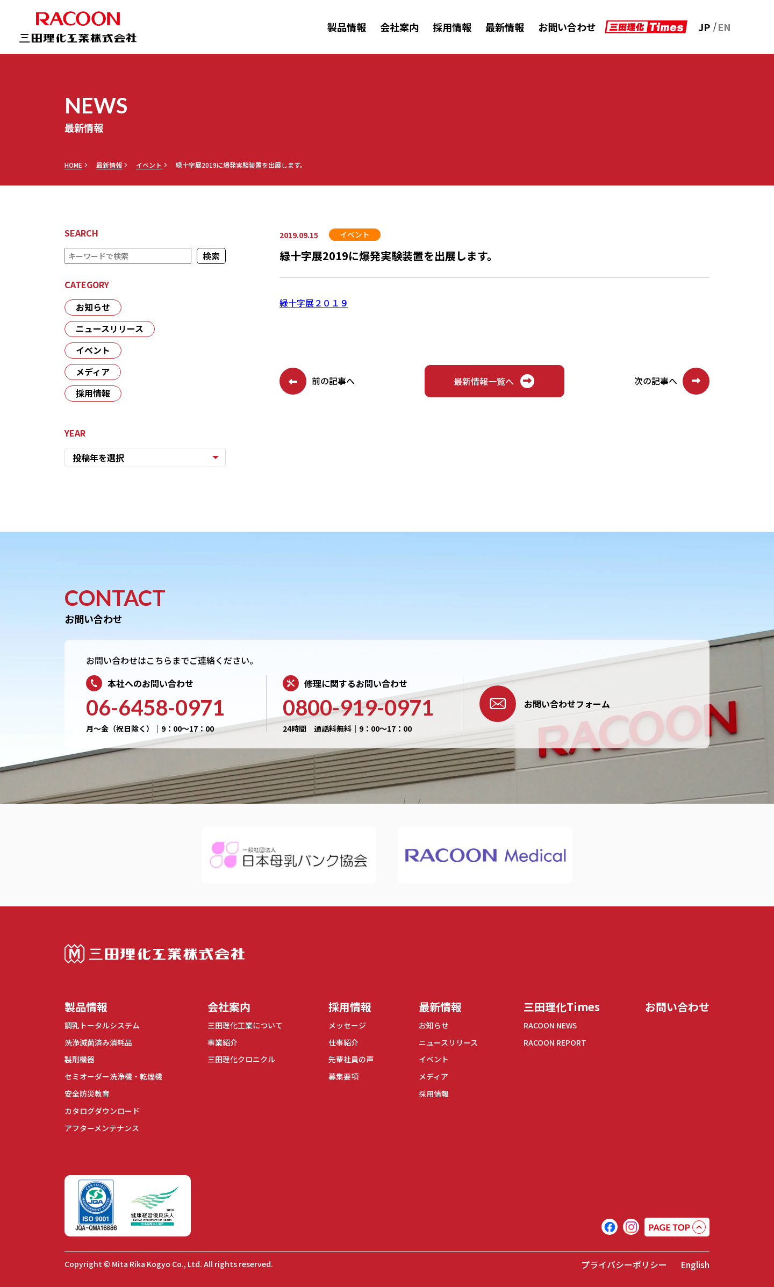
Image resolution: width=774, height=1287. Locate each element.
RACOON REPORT (555, 1041)
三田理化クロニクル (241, 1058)
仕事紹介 (343, 1041)
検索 (211, 255)
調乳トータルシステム (102, 1025)
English (695, 1261)
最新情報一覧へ (494, 381)
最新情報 (504, 27)
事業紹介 (222, 1041)
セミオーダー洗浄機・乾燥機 (113, 1075)
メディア (93, 372)
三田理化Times (562, 1006)
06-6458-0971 (155, 707)
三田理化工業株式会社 (154, 954)
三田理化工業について (245, 1025)
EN (724, 27)
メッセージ (347, 1025)
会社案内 (399, 27)
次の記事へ (672, 381)
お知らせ (93, 307)
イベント (149, 165)
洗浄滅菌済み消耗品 (98, 1041)
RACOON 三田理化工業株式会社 (78, 27)
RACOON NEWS (551, 1025)
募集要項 (343, 1075)
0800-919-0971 (358, 707)
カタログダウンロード (102, 1108)
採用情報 (452, 27)
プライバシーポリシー (624, 1261)
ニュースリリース (110, 329)
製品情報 (346, 27)
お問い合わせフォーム (544, 703)
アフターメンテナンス (101, 1125)
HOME (73, 165)
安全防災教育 (87, 1091)
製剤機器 (79, 1058)
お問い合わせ (567, 27)
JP (704, 27)
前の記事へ (317, 381)
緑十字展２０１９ (314, 302)
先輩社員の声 (351, 1058)
